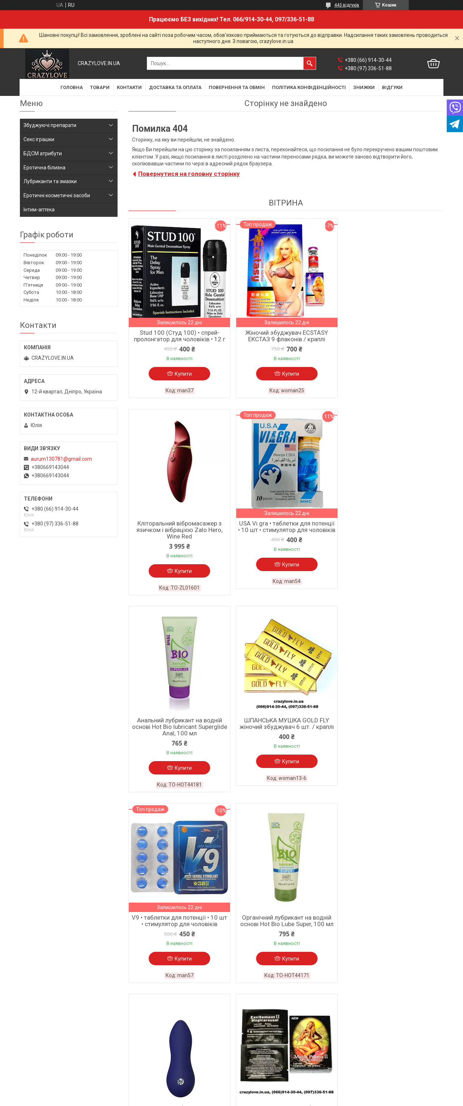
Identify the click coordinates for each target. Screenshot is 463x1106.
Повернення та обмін (45, 1047)
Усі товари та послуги (410, 1005)
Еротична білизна (44, 167)
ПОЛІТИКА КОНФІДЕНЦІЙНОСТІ (309, 87)
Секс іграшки (39, 139)
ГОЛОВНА (71, 87)
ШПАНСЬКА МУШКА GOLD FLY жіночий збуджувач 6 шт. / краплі (392, 533)
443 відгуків (346, 5)
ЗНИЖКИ (364, 87)
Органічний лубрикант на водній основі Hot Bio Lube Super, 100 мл (285, 730)
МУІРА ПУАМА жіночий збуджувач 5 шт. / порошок (179, 921)
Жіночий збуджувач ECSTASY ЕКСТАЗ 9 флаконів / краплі (285, 335)
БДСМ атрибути (43, 153)
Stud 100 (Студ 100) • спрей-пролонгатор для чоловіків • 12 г (179, 335)
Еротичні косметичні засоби (57, 195)
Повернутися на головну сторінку (189, 173)
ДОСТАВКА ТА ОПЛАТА (175, 87)
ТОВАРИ (100, 87)
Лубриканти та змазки (50, 181)
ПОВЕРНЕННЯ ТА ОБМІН (237, 87)
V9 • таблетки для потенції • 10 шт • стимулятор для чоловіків (179, 730)
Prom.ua (266, 1086)
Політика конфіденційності (52, 1056)
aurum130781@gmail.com (61, 459)
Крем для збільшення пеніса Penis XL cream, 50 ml (392, 921)
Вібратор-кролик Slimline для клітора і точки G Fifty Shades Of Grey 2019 (285, 924)
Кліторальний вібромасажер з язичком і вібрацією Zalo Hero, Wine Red (392, 339)
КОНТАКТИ (129, 87)
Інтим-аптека (39, 209)
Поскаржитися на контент (222, 1099)
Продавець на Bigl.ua (232, 1092)
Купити (182, 374)
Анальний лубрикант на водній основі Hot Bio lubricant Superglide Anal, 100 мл (285, 536)
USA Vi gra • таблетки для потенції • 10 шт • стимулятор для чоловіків (179, 536)
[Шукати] (309, 63)
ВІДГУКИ (392, 87)
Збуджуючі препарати (50, 125)
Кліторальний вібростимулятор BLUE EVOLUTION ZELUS (392, 730)
